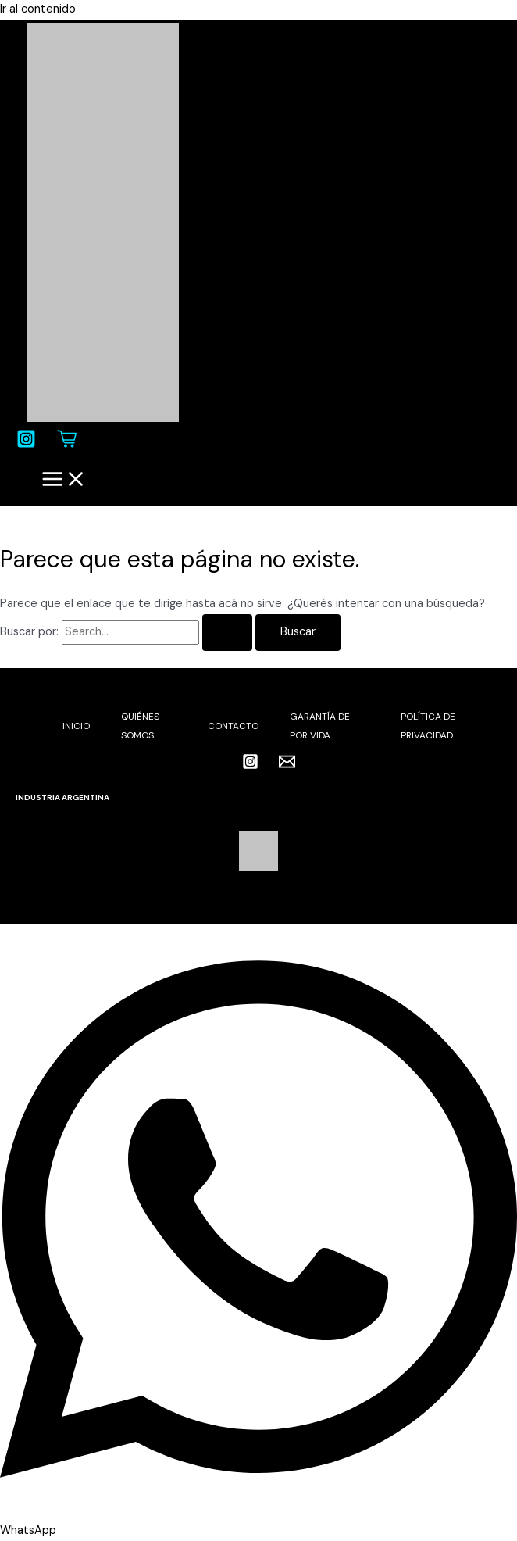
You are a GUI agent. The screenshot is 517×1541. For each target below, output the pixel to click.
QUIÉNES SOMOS (140, 726)
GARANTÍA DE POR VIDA (320, 726)
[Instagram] (26, 445)
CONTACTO (233, 726)
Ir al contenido (38, 9)
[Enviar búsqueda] (227, 632)
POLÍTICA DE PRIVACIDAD (428, 726)
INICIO (76, 726)
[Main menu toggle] (64, 480)
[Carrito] (66, 445)
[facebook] (221, 762)
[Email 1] (287, 766)
